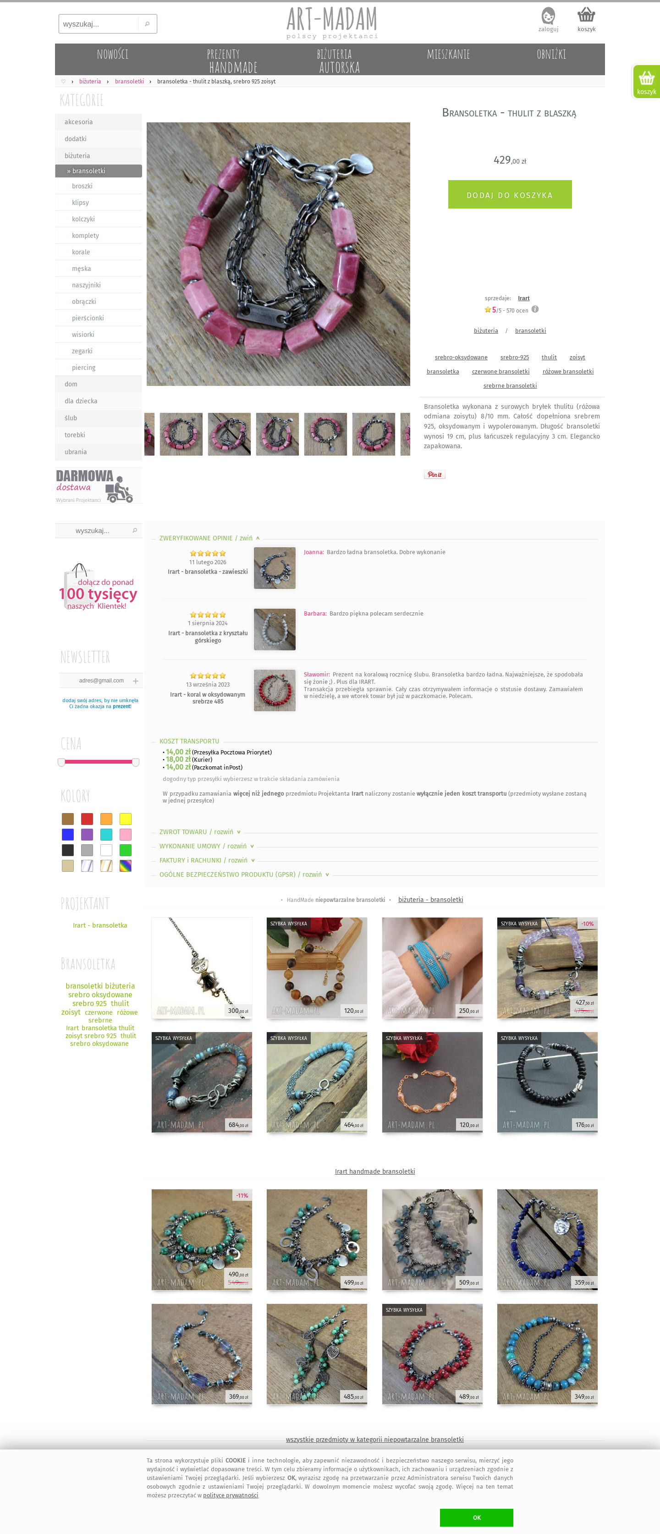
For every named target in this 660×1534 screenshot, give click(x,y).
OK (477, 1517)
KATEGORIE (82, 99)
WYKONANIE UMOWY (208, 846)
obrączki (84, 302)
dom (71, 384)
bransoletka (443, 371)
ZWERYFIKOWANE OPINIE (211, 538)
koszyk (587, 29)
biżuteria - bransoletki (430, 900)
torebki (75, 435)
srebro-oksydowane (461, 357)
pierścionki (88, 318)
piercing (83, 368)
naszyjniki (86, 285)
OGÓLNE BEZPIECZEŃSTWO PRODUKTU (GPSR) (245, 875)
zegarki (82, 351)
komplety (85, 236)
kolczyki (83, 219)
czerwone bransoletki (501, 371)
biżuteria (77, 156)
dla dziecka (81, 401)
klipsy (80, 203)
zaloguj (549, 29)
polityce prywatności (230, 1495)
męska (81, 269)
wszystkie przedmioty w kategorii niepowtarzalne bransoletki (375, 1440)
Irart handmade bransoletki (375, 1172)
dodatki (76, 139)
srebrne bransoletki (510, 385)
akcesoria (79, 122)
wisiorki (83, 335)
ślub (71, 418)
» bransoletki (86, 171)
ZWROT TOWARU (201, 832)
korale (81, 252)
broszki (82, 186)
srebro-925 (514, 357)
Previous (159, 255)
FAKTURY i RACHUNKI (208, 860)
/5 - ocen (506, 310)
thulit (549, 357)
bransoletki (530, 330)
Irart (524, 298)
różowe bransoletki (568, 371)
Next (395, 255)
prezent (121, 706)
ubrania (76, 452)
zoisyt (577, 357)
